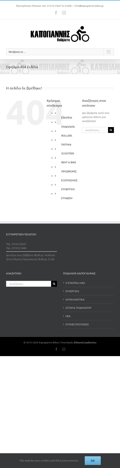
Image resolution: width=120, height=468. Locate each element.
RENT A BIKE (68, 162)
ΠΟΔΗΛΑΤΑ (68, 126)
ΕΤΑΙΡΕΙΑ (66, 117)
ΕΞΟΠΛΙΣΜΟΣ (69, 180)
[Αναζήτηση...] (95, 130)
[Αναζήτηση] (111, 130)
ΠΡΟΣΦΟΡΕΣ (69, 171)
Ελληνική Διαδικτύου (85, 342)
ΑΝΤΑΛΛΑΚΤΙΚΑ (75, 299)
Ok (93, 460)
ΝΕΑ (68, 316)
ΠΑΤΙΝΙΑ (66, 144)
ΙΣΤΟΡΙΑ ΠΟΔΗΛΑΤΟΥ (78, 307)
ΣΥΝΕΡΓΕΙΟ (68, 189)
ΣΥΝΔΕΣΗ (66, 198)
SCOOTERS (67, 153)
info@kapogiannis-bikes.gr (89, 5)
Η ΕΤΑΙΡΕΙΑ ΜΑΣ (75, 282)
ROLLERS (66, 135)
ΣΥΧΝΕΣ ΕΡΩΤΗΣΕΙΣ (77, 324)
